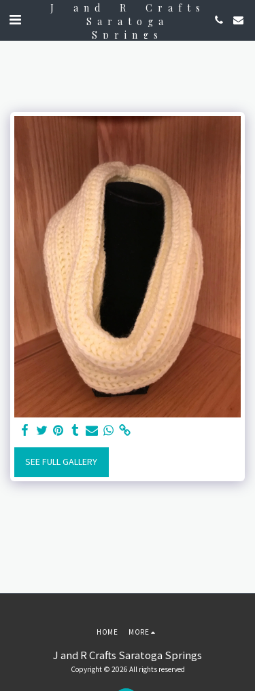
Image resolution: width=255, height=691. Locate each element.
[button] (15, 19)
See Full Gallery (61, 461)
